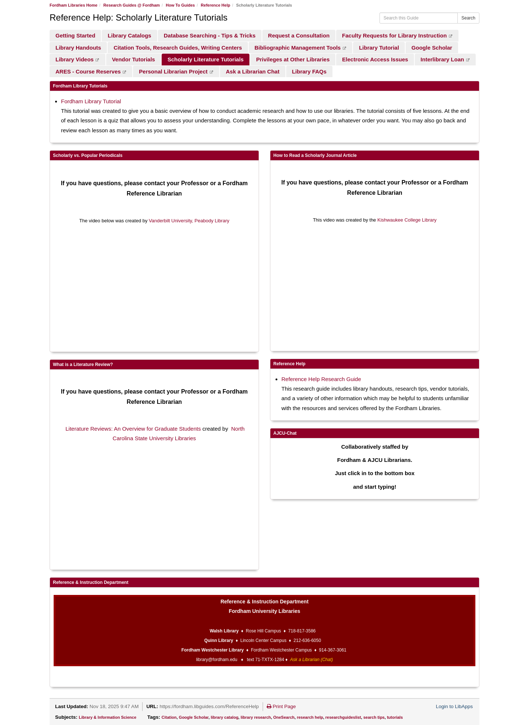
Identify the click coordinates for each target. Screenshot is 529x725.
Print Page (281, 706)
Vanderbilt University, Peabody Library (189, 220)
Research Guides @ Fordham (131, 5)
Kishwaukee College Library (406, 220)
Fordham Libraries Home (73, 5)
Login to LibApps (454, 706)
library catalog (224, 717)
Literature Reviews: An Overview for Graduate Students (133, 429)
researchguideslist (343, 717)
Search (468, 18)
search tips (374, 717)
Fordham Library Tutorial (91, 101)
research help (310, 717)
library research (256, 717)
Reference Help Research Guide (321, 379)
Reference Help (215, 5)
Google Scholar (194, 717)
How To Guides (180, 5)
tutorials (395, 717)
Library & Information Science (107, 717)
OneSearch (284, 717)
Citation (169, 717)
